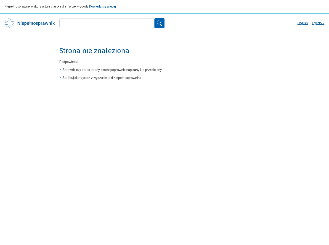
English (302, 23)
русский (318, 23)
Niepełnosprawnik (29, 23)
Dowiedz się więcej (102, 6)
